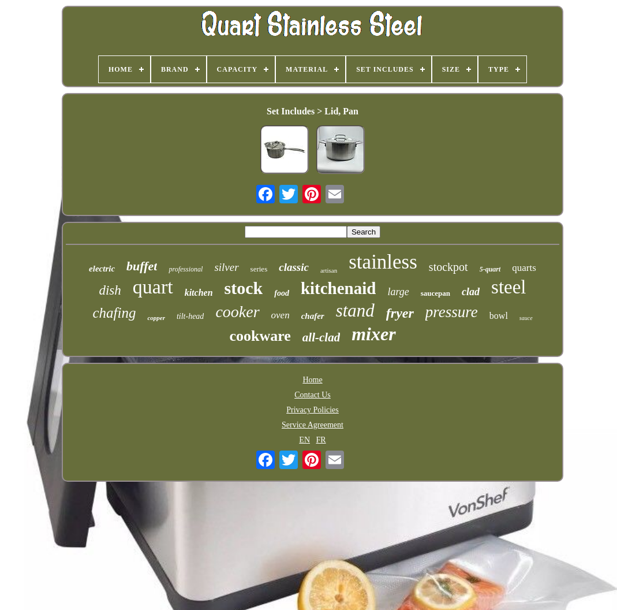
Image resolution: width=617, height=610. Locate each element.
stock (244, 287)
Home (312, 379)
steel (508, 287)
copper (156, 317)
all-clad (321, 337)
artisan (328, 270)
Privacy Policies (312, 410)
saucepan (435, 293)
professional (186, 269)
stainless (383, 262)
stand (355, 310)
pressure (451, 312)
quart (153, 286)
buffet (141, 266)
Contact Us (312, 394)
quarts (524, 267)
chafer (312, 316)
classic (294, 267)
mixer (373, 333)
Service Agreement (312, 425)
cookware (259, 336)
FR (321, 440)
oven (280, 315)
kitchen (199, 292)
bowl (498, 316)
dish (110, 290)
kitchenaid (338, 288)
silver (226, 267)
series (259, 269)
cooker (237, 312)
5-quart (490, 269)
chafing (114, 313)
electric (102, 268)
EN (304, 440)
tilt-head (190, 316)
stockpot (448, 267)
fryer (400, 313)
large (398, 291)
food (281, 293)
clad (471, 291)
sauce (526, 318)
